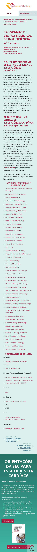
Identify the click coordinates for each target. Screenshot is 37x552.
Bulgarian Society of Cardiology (15, 211)
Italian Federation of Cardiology (16, 270)
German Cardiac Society (13, 241)
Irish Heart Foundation (13, 264)
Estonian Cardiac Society (13, 227)
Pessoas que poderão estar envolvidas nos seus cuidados (14, 439)
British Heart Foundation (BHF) (15, 204)
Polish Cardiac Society (12, 297)
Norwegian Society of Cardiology (16, 294)
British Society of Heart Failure (15, 207)
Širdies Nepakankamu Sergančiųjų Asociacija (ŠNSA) (15, 418)
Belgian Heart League (12, 197)
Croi (6, 365)
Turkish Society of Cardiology (15, 349)
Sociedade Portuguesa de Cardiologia (18, 304)
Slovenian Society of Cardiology (15, 323)
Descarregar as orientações (18, 547)
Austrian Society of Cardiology (15, 194)
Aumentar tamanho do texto (12, 47)
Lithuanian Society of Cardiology (16, 280)
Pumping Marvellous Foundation (16, 361)
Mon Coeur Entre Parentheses (15, 401)
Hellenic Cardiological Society (15, 251)
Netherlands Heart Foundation (15, 287)
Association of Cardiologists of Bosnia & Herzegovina (18, 189)
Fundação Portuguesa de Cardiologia (17, 300)
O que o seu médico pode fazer (23, 19)
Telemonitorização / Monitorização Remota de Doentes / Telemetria (23, 447)
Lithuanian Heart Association (15, 277)
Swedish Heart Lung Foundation (16, 333)
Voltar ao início (32, 550)
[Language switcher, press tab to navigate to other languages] (27, 13)
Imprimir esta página (10, 51)
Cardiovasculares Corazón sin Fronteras (18, 377)
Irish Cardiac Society (12, 260)
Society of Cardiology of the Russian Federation (17, 311)
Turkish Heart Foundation (14, 346)
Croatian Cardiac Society (13, 214)
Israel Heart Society (12, 267)
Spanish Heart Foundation (14, 326)
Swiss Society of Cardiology (14, 343)
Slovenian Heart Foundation (14, 319)
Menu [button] (9, 13)
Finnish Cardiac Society (13, 231)
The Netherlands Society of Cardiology (18, 290)
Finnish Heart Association (13, 234)
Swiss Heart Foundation (13, 339)
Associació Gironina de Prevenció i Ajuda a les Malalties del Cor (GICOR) (19, 382)
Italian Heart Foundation (13, 274)
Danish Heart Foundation (13, 224)
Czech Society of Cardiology (14, 221)
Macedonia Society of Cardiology (16, 284)
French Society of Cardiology (15, 237)
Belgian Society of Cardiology (15, 201)
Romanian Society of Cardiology (16, 307)
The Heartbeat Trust (12, 368)
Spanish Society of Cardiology (15, 329)
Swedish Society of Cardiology (15, 336)
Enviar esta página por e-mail (12, 53)
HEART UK (9, 247)
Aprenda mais (8, 521)
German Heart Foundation (14, 244)
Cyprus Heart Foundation (13, 217)
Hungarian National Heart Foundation (18, 254)
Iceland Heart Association (14, 257)
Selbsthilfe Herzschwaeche (14, 429)
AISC (6, 392)
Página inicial (7, 19)
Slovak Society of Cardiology (14, 316)
